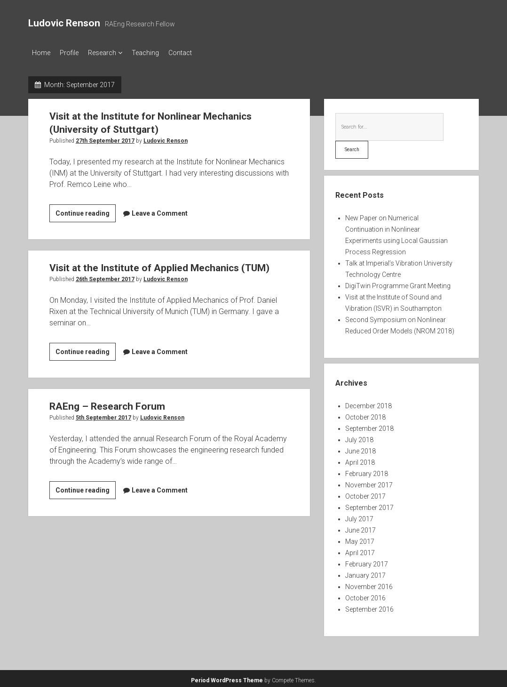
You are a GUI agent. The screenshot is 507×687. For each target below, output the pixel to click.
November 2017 (369, 482)
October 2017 (365, 493)
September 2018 (369, 425)
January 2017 (365, 572)
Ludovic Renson (64, 23)
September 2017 (369, 505)
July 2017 (359, 516)
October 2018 (365, 414)
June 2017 (360, 527)
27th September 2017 (105, 138)
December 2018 (368, 403)
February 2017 (366, 561)
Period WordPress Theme (227, 677)
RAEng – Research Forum (107, 403)
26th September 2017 (105, 276)
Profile (73, 53)
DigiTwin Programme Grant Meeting (398, 283)
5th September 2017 (103, 415)
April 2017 (360, 550)
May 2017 (359, 538)
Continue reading (85, 212)
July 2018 (359, 437)
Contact (199, 53)
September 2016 (369, 606)
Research (111, 53)
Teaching (159, 53)
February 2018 (366, 471)
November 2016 (369, 584)
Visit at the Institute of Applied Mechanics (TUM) (159, 265)
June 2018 (360, 448)
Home (41, 53)
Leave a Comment (160, 210)
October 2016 (365, 595)
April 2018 (360, 459)
